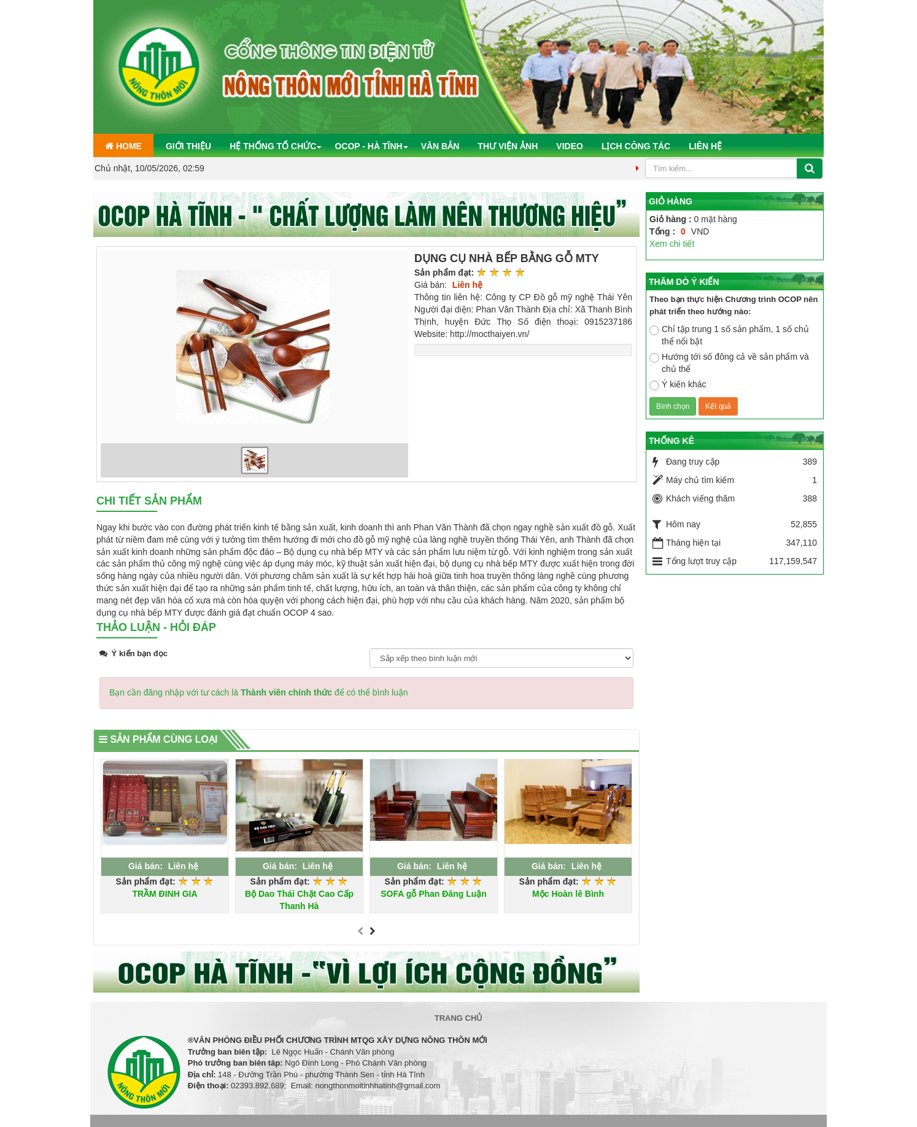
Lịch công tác (636, 146)
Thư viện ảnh (508, 146)
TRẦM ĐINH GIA (164, 894)
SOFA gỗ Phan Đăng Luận (434, 894)
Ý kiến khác (677, 384)
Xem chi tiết (671, 244)
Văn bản (440, 146)
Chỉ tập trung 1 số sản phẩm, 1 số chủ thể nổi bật (729, 335)
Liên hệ (705, 146)
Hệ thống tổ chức (273, 146)
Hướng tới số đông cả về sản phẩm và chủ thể (729, 363)
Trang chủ (459, 1018)
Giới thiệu (188, 146)
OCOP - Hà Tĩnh (368, 146)
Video (569, 146)
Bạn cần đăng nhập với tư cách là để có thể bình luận (258, 692)
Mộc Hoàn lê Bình (568, 894)
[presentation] (360, 932)
